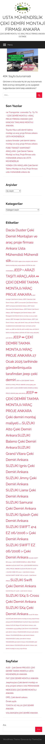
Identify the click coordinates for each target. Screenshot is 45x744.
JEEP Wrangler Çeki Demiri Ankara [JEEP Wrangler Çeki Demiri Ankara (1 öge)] (20, 319)
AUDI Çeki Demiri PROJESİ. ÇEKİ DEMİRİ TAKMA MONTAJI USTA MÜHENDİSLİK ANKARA (20, 671)
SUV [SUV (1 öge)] (20, 424)
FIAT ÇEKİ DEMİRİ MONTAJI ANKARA (22, 678)
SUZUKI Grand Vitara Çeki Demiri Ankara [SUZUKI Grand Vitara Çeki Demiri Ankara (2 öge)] (19, 453)
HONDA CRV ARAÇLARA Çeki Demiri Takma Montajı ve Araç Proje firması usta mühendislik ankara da (22, 168)
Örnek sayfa (11, 701)
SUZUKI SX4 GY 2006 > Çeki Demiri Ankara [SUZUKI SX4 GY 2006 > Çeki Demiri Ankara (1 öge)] (19, 591)
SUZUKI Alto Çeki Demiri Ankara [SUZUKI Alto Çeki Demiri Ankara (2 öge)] (20, 429)
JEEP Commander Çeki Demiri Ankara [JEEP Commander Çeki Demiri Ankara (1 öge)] (26, 302)
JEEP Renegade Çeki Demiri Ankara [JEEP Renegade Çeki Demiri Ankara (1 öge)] (21, 312)
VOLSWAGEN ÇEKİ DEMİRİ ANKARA (22, 713)
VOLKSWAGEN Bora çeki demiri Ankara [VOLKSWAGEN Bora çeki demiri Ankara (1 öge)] (22, 635)
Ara (4, 725)
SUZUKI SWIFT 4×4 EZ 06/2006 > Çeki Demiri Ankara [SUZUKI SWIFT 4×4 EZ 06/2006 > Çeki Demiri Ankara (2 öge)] (21, 533)
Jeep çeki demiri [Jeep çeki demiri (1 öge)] (19, 322)
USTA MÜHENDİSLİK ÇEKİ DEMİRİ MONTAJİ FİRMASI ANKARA (22, 23)
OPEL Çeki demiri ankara (16, 697)
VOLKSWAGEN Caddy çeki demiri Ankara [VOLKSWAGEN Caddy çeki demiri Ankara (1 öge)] (18, 638)
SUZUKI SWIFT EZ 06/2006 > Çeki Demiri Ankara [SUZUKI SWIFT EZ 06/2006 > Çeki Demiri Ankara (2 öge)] (20, 551)
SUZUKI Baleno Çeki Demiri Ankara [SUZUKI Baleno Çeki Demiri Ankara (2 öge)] (21, 441)
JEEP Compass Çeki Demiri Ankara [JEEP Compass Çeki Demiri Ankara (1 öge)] (16, 306)
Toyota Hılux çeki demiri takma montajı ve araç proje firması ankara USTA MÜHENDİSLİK (21, 133)
